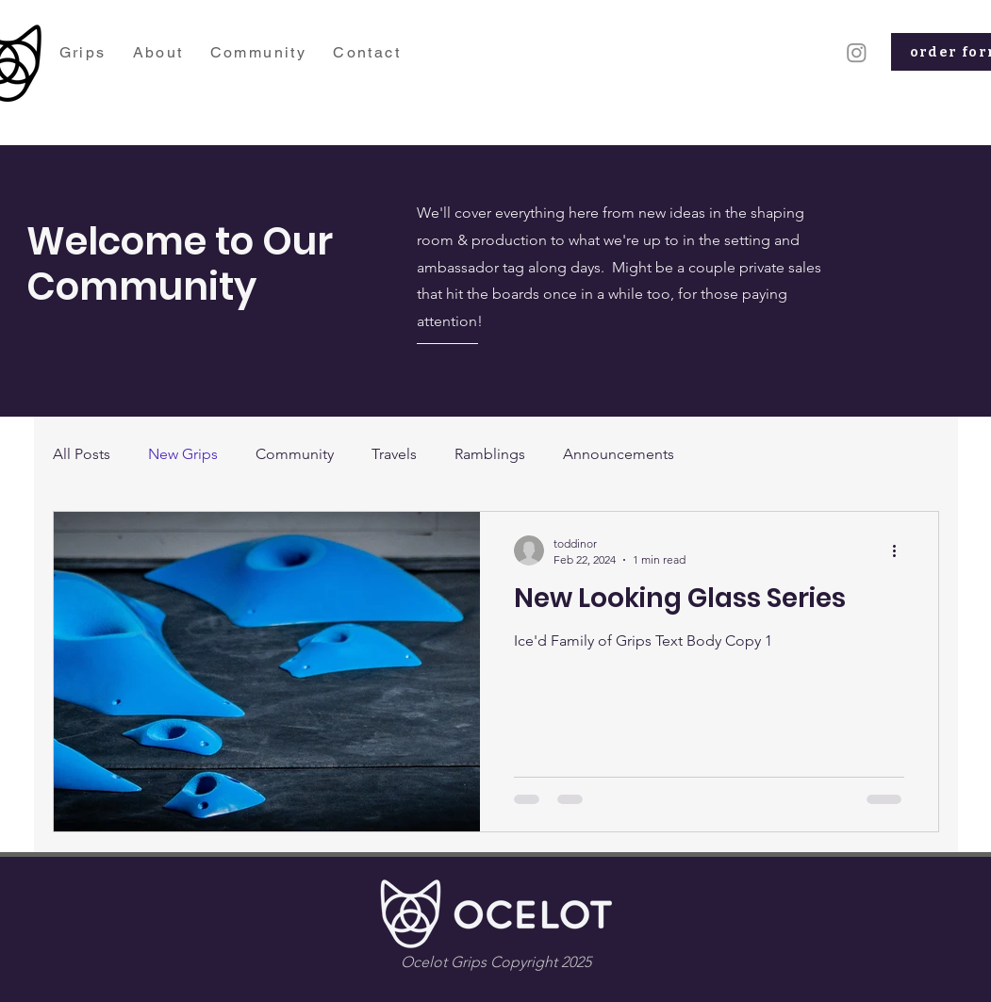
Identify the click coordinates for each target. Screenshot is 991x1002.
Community (295, 454)
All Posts (81, 454)
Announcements (618, 454)
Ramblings (489, 454)
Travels (394, 454)
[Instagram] (856, 52)
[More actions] (901, 550)
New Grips (183, 454)
